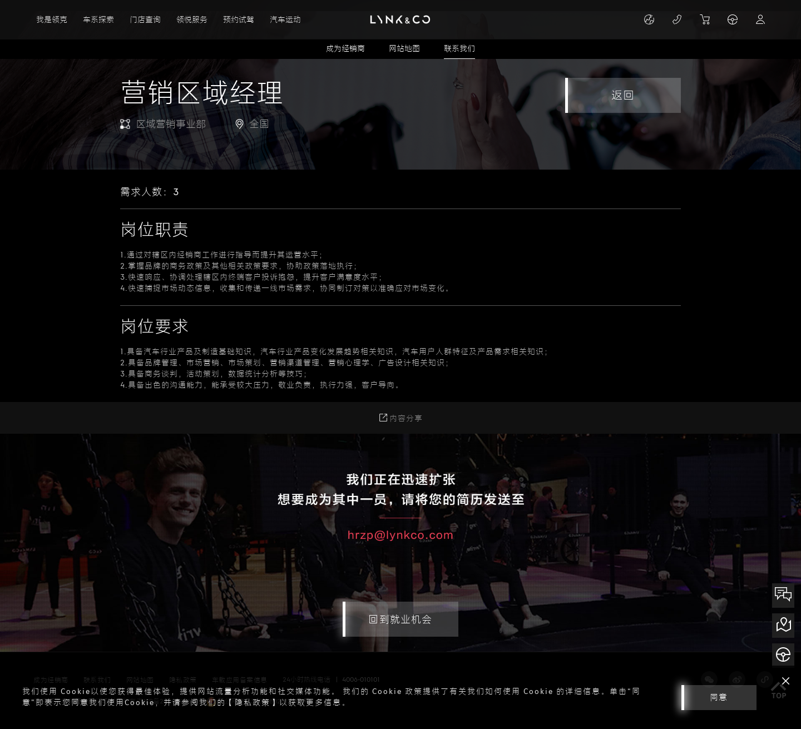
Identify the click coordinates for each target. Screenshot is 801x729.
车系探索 (98, 19)
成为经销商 (345, 48)
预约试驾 (238, 19)
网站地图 (404, 48)
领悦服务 (191, 19)
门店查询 (145, 19)
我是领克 (51, 19)
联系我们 (459, 48)
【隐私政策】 (252, 702)
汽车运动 (285, 19)
